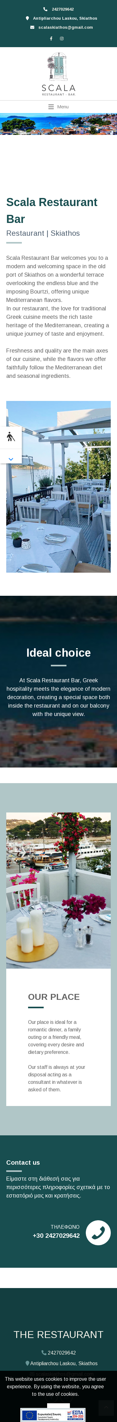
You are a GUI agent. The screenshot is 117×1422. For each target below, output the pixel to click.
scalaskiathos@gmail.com (65, 27)
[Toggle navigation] (58, 107)
